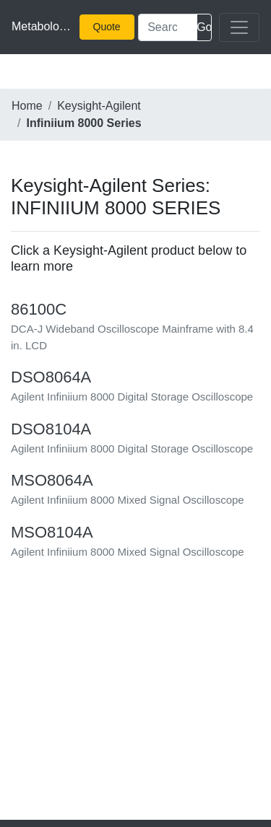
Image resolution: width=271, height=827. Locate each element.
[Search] (167, 27)
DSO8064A (51, 377)
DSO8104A (51, 429)
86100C (38, 309)
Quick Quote (110, 26)
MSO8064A (52, 480)
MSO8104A (52, 532)
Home (27, 106)
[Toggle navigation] (239, 27)
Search (204, 27)
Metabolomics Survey (42, 26)
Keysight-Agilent (99, 106)
